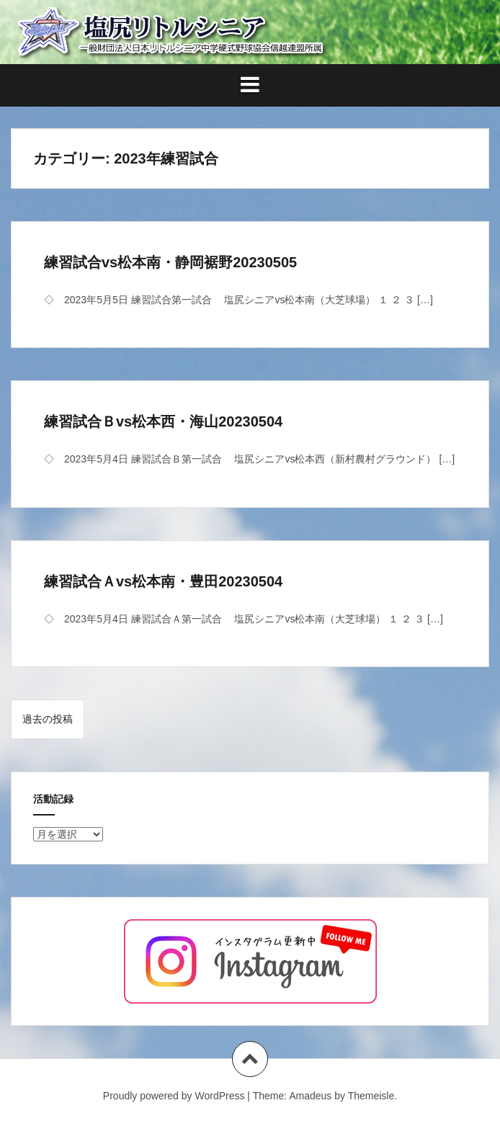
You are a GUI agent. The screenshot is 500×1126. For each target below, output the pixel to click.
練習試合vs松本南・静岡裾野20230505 (170, 262)
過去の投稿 (47, 719)
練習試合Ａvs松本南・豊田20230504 (163, 581)
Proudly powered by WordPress (174, 1096)
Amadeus (310, 1096)
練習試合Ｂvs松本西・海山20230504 (163, 421)
